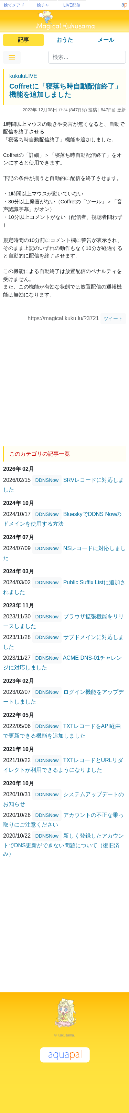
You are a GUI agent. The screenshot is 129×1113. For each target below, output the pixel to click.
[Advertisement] (64, 382)
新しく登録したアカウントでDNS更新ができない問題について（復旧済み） (63, 844)
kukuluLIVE (23, 76)
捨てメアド (14, 5)
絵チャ (43, 5)
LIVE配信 (71, 5)
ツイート (113, 318)
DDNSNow (47, 480)
